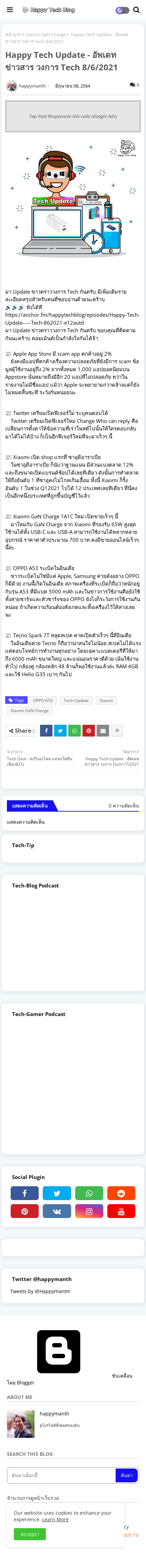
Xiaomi (106, 700)
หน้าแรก (13, 34)
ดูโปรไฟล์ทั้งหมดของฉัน (60, 1425)
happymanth (54, 1413)
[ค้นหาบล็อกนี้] (62, 1475)
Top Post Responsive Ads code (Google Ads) (73, 116)
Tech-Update (76, 700)
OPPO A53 (43, 700)
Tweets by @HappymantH (40, 1291)
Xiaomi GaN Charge (46, 34)
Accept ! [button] (30, 1534)
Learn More (55, 1519)
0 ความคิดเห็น (124, 805)
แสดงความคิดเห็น (26, 822)
